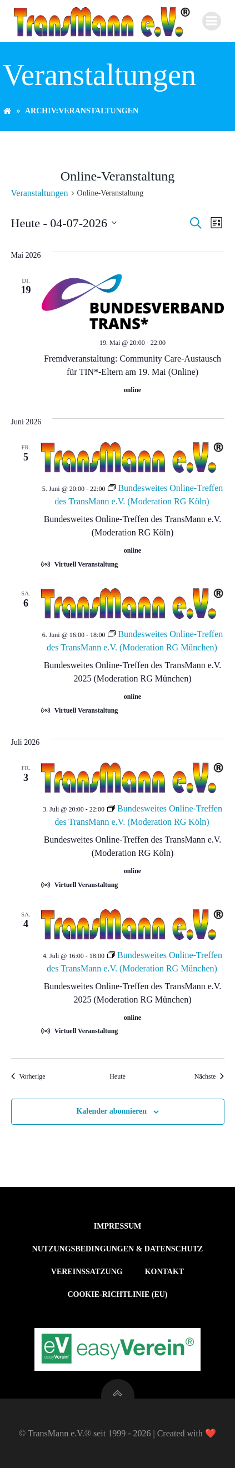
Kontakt (164, 1271)
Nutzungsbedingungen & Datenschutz (117, 1249)
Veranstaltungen (39, 193)
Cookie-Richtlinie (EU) (117, 1294)
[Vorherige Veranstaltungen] (28, 1076)
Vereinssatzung (87, 1271)
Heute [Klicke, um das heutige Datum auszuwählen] (117, 1076)
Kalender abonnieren (111, 1111)
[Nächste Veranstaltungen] (209, 1076)
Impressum (118, 1226)
